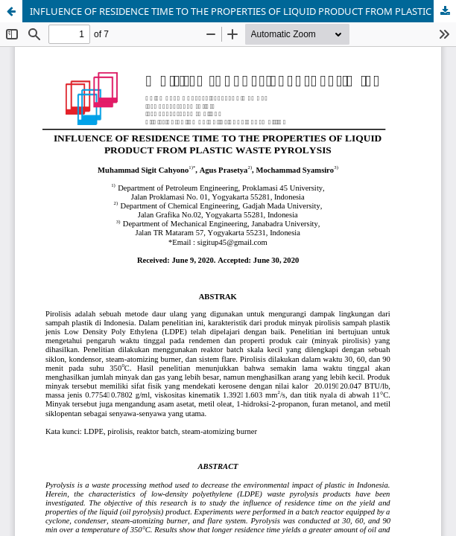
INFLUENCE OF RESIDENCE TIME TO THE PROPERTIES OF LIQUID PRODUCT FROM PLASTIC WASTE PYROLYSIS (243, 11)
